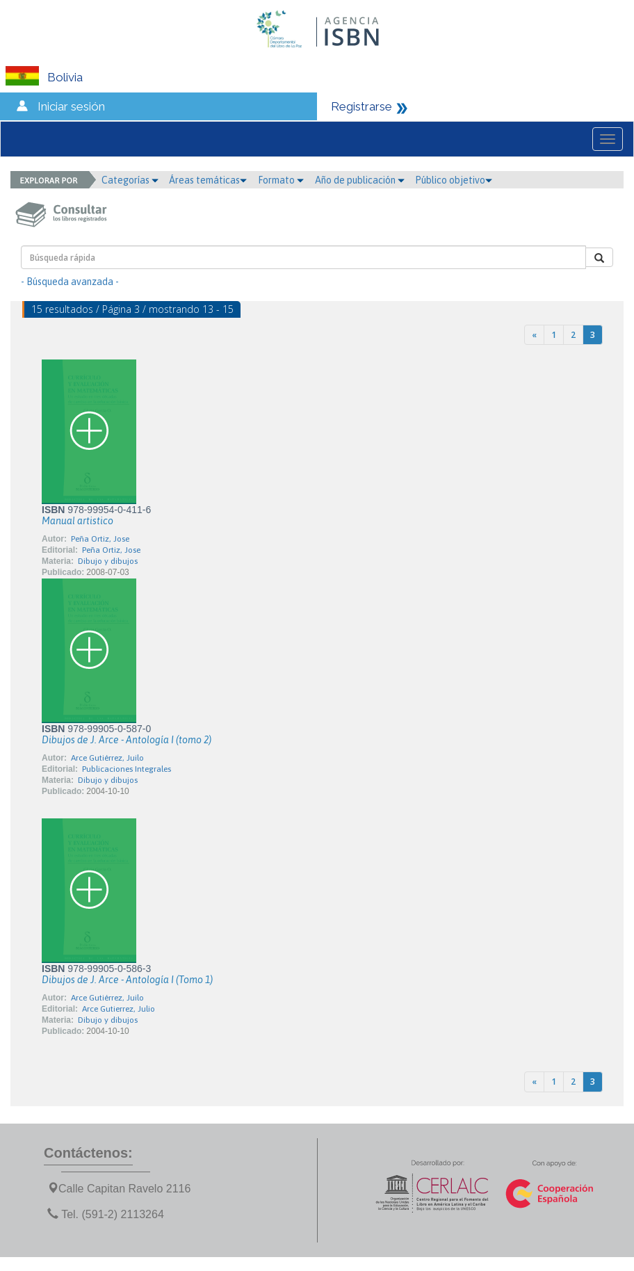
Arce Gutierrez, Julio (118, 1009)
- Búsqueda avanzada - (70, 281)
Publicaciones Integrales (126, 769)
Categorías (129, 180)
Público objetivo (453, 180)
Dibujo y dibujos (108, 561)
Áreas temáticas (208, 180)
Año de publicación (360, 180)
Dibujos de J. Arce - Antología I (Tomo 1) (127, 979)
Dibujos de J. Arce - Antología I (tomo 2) (126, 739)
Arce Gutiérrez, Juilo (107, 758)
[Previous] (534, 335)
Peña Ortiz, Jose (100, 539)
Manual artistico (77, 520)
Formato (281, 180)
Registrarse (361, 106)
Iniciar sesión (71, 106)
